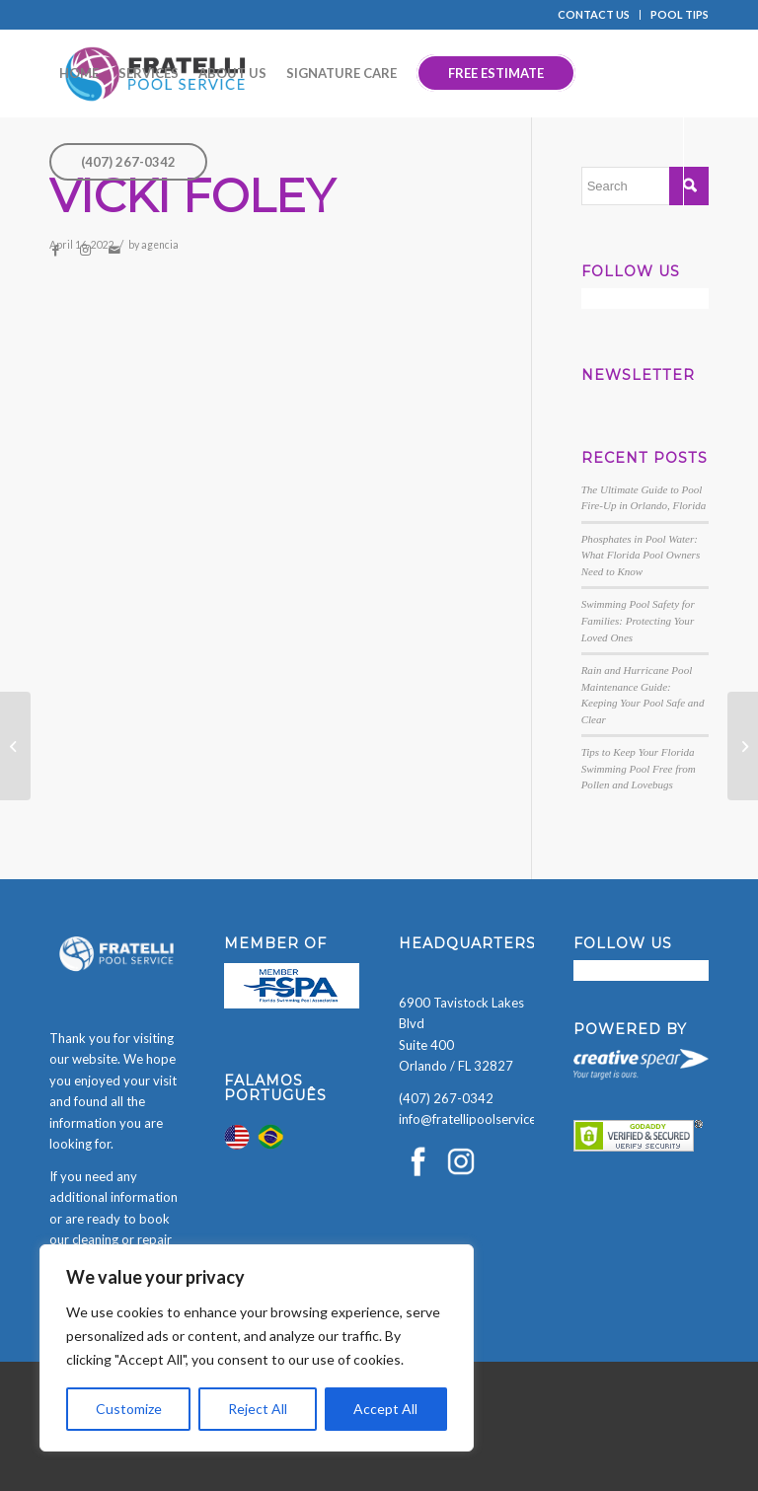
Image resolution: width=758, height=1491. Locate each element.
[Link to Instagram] (85, 249)
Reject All (257, 1408)
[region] (256, 1348)
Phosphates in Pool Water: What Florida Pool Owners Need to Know (641, 555)
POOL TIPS (679, 14)
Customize (129, 1408)
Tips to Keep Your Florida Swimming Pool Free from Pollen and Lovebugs (638, 768)
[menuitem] (594, 15)
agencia (160, 245)
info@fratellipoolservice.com (481, 1119)
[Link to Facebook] (55, 249)
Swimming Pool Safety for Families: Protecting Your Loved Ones (638, 620)
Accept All (385, 1408)
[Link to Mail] (114, 249)
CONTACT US (594, 14)
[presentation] (150, 1452)
